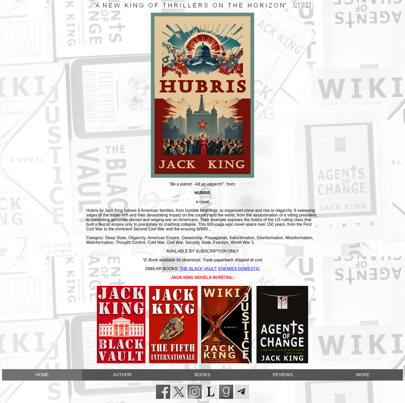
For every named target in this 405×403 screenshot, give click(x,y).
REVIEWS (282, 374)
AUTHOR (122, 374)
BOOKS (202, 374)
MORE (362, 374)
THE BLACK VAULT (198, 269)
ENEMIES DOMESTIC (239, 269)
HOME (42, 374)
